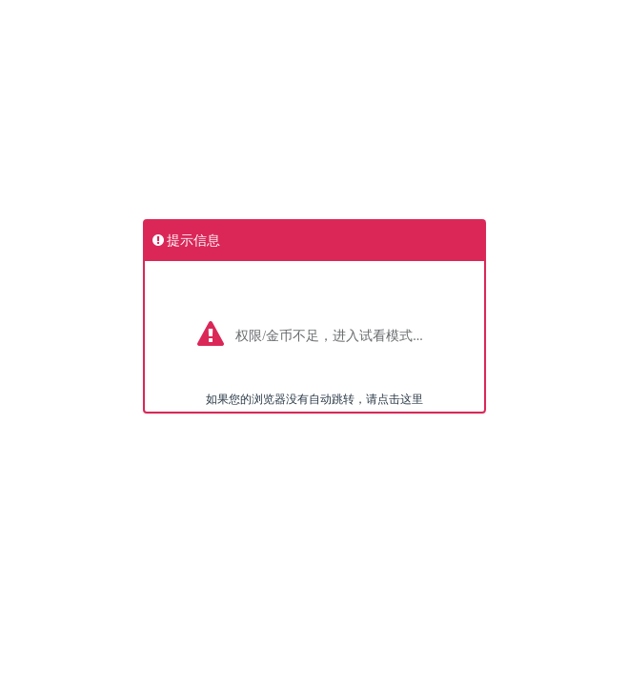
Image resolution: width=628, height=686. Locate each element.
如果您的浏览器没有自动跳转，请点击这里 (314, 399)
